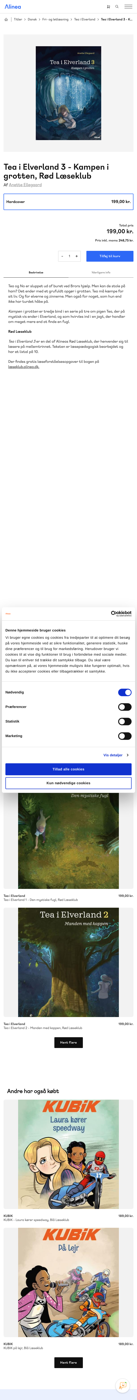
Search (117, 6)
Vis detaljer (113, 755)
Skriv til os (31, 1162)
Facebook (63, 1361)
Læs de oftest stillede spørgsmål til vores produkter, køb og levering (62, 1264)
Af (6, 185)
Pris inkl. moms (106, 240)
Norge (95, 1106)
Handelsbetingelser (86, 1387)
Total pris (126, 225)
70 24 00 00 (32, 1336)
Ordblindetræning (26, 1112)
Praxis (48, 1106)
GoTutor (62, 1106)
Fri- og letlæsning (55, 20)
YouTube (74, 1361)
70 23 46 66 (32, 1227)
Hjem (6, 19)
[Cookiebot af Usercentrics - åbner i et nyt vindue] (111, 614)
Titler (18, 20)
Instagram (51, 1361)
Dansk (32, 20)
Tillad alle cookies (68, 769)
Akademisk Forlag (26, 1106)
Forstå (53, 1112)
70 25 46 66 (32, 1152)
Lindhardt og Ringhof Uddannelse (61, 1101)
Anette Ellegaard (25, 184)
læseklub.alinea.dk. (23, 366)
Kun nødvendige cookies (68, 783)
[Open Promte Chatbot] (122, 1385)
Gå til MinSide (25, 1292)
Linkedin (85, 1361)
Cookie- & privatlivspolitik (53, 1387)
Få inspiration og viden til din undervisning (46, 1187)
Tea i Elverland (84, 20)
